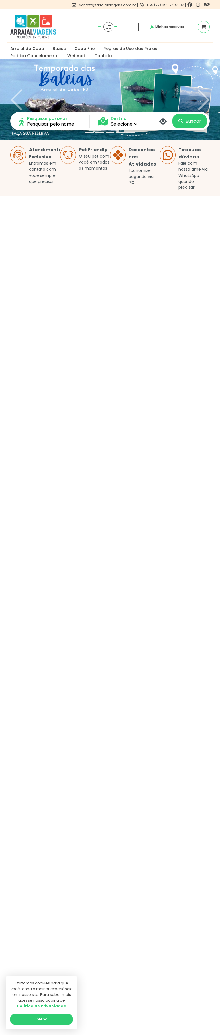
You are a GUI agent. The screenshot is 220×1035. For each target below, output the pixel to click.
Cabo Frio (84, 48)
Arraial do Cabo (27, 48)
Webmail (76, 56)
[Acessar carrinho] (204, 27)
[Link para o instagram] (198, 4)
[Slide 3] (110, 132)
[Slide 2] (99, 132)
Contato (103, 56)
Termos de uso (96, 959)
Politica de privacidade (103, 951)
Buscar (189, 121)
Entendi (41, 1019)
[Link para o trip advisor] (207, 4)
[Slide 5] (130, 132)
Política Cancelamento (34, 56)
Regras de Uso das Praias (130, 48)
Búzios (59, 48)
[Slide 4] (120, 132)
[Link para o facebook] (190, 4)
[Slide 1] (89, 132)
